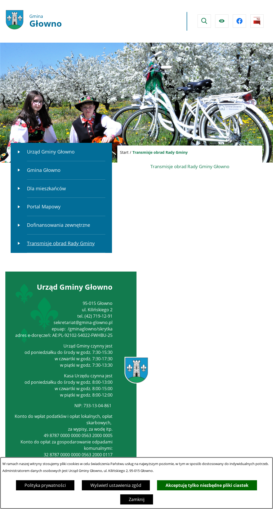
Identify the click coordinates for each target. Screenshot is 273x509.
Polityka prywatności (45, 485)
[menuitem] (61, 152)
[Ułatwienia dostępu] (221, 21)
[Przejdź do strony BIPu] (257, 21)
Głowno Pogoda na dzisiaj (134, 21)
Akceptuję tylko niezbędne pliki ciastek (207, 485)
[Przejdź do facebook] (239, 21)
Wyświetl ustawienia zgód (115, 485)
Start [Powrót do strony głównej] (124, 152)
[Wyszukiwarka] (204, 21)
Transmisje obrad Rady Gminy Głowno (189, 166)
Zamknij (136, 499)
